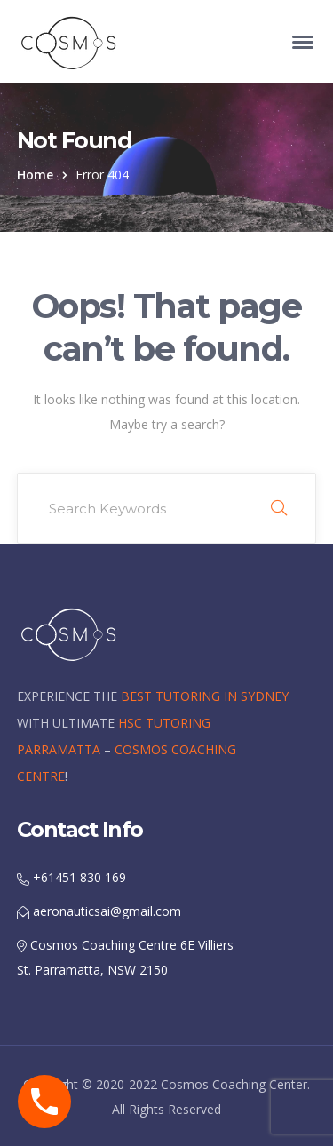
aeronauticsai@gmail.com (99, 911)
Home (35, 174)
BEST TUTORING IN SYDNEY (205, 696)
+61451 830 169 (71, 877)
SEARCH (279, 508)
